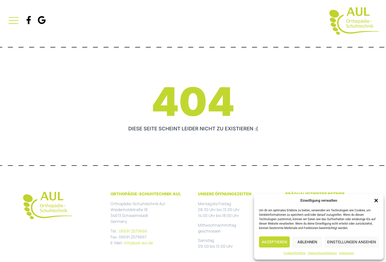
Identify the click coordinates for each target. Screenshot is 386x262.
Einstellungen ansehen (351, 242)
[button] (376, 200)
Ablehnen (307, 242)
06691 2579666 (133, 231)
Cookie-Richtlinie (295, 253)
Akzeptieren (274, 242)
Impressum (346, 253)
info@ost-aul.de (138, 243)
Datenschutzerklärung (322, 253)
